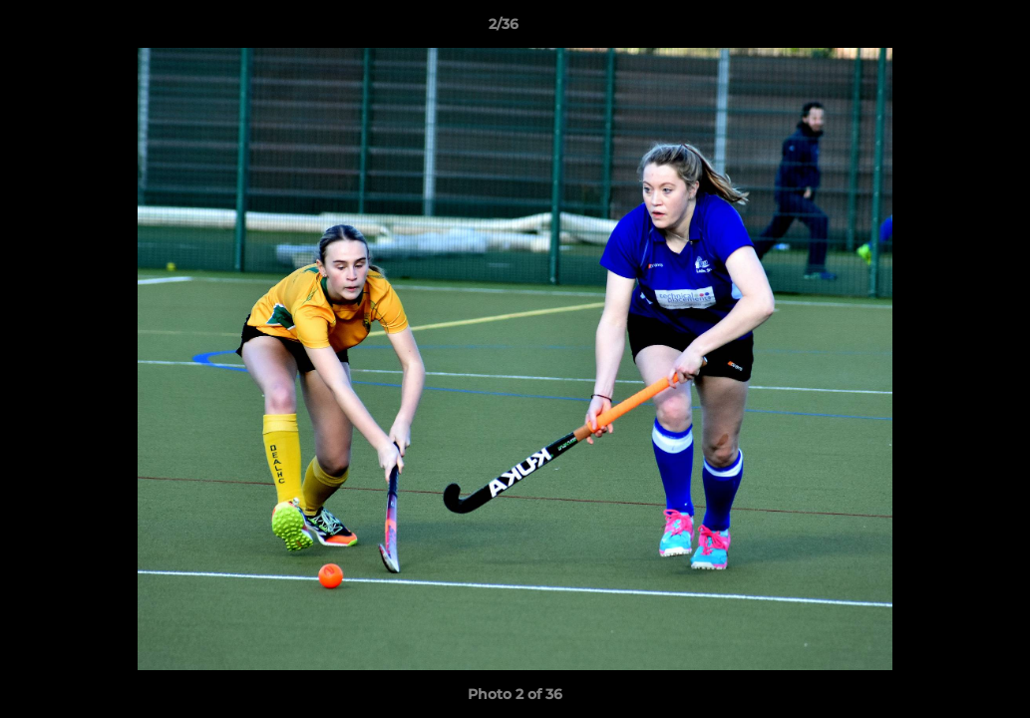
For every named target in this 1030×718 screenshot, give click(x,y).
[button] (946, 29)
